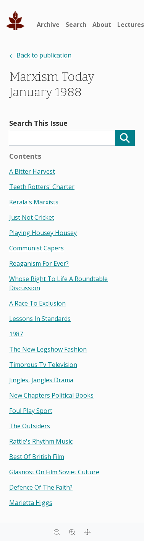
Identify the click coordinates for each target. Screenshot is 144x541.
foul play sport (30, 410)
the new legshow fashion (48, 349)
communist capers (36, 248)
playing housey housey (43, 233)
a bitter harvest (32, 171)
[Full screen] (87, 532)
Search (76, 24)
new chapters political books (51, 395)
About (101, 24)
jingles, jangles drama (41, 380)
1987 (16, 334)
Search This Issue (38, 123)
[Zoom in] (72, 532)
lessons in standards (40, 318)
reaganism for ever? (39, 263)
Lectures (130, 24)
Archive (48, 24)
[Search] (125, 138)
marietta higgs (30, 502)
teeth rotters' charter (41, 187)
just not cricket (31, 217)
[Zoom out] (57, 532)
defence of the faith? (41, 487)
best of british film (36, 456)
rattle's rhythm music (41, 441)
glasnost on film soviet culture (54, 472)
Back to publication (40, 55)
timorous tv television (43, 364)
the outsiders (29, 426)
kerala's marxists (33, 202)
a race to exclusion (37, 303)
